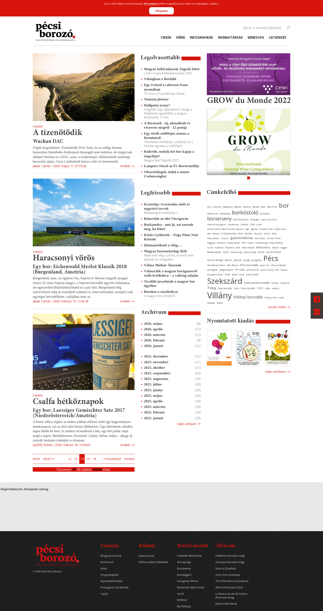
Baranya (247, 206)
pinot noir (265, 265)
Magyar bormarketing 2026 (165, 251)
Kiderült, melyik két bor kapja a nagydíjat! (169, 153)
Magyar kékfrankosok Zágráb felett (172, 69)
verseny (275, 288)
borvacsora (265, 213)
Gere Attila (260, 238)
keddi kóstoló (248, 247)
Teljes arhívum (186, 424)
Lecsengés (277, 37)
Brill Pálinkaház (241, 219)
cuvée (259, 224)
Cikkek (166, 37)
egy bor (254, 229)
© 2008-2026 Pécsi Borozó (47, 571)
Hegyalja (211, 242)
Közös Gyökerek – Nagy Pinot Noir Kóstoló (171, 237)
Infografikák (201, 37)
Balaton (238, 206)
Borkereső (107, 562)
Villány (219, 295)
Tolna (236, 288)
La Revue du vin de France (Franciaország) (231, 595)
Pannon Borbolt (273, 252)
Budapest (254, 219)
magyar (283, 247)
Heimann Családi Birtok (228, 242)
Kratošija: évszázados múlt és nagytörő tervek (167, 206)
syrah (241, 274)
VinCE (180, 594)
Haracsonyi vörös (64, 258)
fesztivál (258, 233)
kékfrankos (263, 247)
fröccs (274, 233)
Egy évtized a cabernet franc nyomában (166, 87)
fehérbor (249, 233)
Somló (235, 274)
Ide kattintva (151, 3)
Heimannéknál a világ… (162, 245)
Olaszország (236, 252)
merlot (225, 252)
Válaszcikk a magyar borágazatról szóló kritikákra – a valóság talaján (171, 273)
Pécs (270, 258)
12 (69, 459)
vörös (281, 297)
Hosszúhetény (276, 242)
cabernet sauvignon (216, 224)
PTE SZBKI (240, 269)
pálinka (228, 260)
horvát (250, 242)
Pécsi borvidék (249, 265)
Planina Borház (278, 265)
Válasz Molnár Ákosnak (162, 265)
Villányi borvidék (248, 296)
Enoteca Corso (266, 229)
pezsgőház (257, 260)
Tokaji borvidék (225, 288)
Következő (114, 459)
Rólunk (147, 546)
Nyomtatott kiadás (112, 581)
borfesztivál (212, 213)
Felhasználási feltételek (153, 562)
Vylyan (220, 302)
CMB (252, 224)
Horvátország (261, 242)
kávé (238, 247)
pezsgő (246, 260)
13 (75, 459)
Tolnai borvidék (248, 288)
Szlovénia (284, 283)
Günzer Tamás (274, 238)
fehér (240, 233)
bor (284, 205)
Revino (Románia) (226, 603)
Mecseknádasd (214, 252)
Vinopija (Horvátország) (229, 562)
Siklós (227, 274)
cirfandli (244, 224)
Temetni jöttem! (156, 99)
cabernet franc (269, 219)
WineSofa (256, 37)
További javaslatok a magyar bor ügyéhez (169, 283)
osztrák (260, 252)
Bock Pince (272, 206)
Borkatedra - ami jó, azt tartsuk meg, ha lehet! (168, 226)
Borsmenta (184, 568)
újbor (267, 288)
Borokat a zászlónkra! (161, 292)
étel (209, 233)
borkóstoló (245, 212)
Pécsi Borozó (232, 265)
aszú (209, 206)
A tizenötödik (57, 133)
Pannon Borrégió (215, 260)
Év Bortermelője (228, 233)
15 (88, 459)
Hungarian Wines (187, 581)
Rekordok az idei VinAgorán (166, 218)
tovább (125, 166)
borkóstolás (225, 213)
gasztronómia (241, 237)
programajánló (226, 269)
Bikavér (256, 206)
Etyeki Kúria (280, 229)
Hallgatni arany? (157, 105)
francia (267, 233)
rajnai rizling (266, 269)
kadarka (219, 247)
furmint (225, 238)
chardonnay (233, 224)
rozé (277, 269)
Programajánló (109, 575)
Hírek (180, 37)
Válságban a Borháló (160, 79)
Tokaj (211, 288)
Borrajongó (184, 562)
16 (94, 459)
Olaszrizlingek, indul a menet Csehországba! (166, 174)
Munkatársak (230, 37)
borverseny (219, 218)
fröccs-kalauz (213, 238)
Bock (263, 206)
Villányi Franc (270, 297)
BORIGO (182, 600)
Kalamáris (229, 247)
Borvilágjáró (184, 575)
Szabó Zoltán (252, 274)
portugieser (212, 269)
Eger (247, 229)
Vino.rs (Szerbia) (225, 568)
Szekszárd (224, 281)
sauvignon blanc (215, 274)
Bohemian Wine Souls (190, 587)
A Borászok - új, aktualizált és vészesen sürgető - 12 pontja (167, 125)
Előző (46, 459)
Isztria (210, 247)
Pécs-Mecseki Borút (216, 265)
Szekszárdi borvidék (257, 283)
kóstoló (275, 247)
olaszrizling (249, 252)
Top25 (104, 594)
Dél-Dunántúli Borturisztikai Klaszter (225, 229)
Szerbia (275, 283)
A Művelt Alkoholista (189, 555)
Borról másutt (192, 546)
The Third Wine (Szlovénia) (231, 581)
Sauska (283, 269)
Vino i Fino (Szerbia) (227, 575)
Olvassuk (225, 546)
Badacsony (228, 206)
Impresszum (146, 555)
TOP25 (260, 288)
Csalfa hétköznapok (68, 402)
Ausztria (217, 206)
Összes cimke (277, 307)
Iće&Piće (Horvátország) (230, 555)
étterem (216, 233)
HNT (243, 242)
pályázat (238, 260)
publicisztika (252, 269)
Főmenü (110, 546)
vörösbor (211, 302)
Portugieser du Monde (115, 587)
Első (35, 459)
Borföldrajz (184, 606)
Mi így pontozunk (111, 555)
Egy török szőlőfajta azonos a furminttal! (166, 135)
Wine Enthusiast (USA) (229, 587)
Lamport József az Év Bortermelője (171, 166)
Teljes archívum (275, 372)
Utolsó (130, 459)
